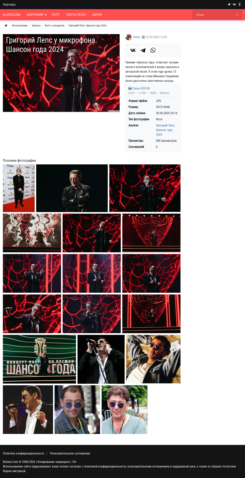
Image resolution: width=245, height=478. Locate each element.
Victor (136, 37)
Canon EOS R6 (139, 88)
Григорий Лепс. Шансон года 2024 (165, 130)
